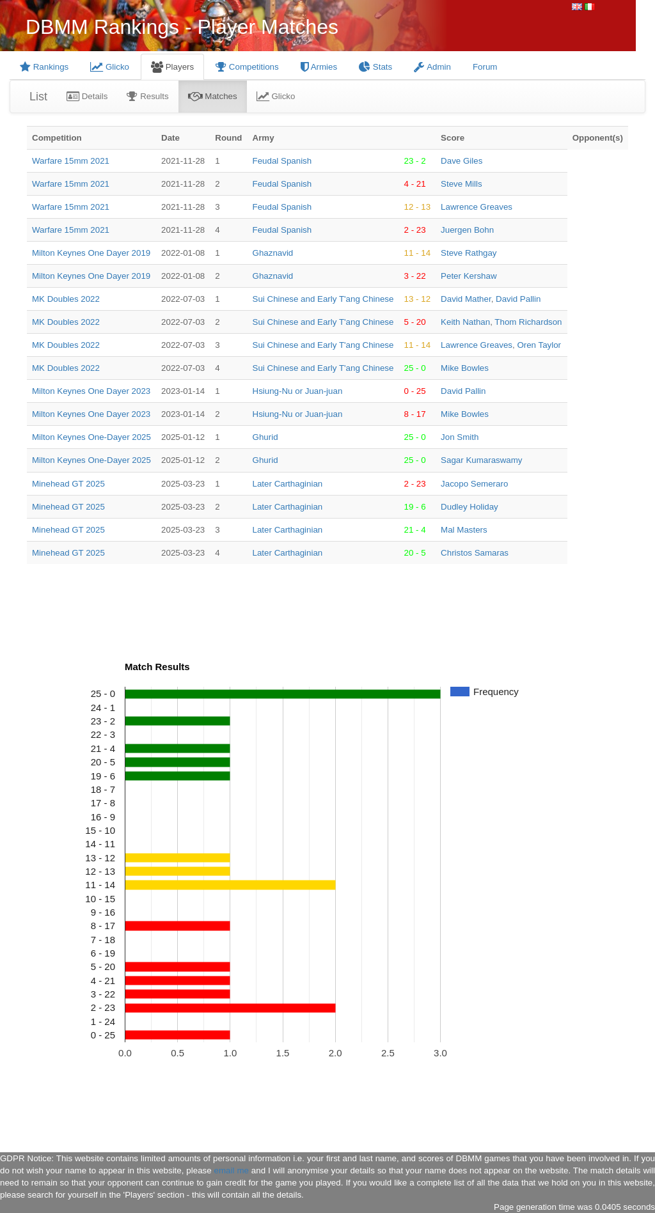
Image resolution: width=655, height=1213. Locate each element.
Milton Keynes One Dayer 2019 (91, 253)
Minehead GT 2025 (68, 484)
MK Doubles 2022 (66, 299)
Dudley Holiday (469, 507)
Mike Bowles (465, 368)
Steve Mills (461, 184)
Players (172, 67)
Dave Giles (461, 161)
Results (147, 96)
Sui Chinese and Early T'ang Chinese (323, 299)
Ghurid (265, 437)
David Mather (466, 299)
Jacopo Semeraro (474, 484)
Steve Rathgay (468, 253)
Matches (212, 96)
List (38, 96)
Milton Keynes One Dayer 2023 (91, 391)
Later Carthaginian (288, 484)
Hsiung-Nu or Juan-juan (298, 391)
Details (87, 96)
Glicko (109, 67)
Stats (375, 67)
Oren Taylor (539, 345)
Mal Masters (464, 530)
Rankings (44, 67)
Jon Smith (459, 437)
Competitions (247, 67)
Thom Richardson (528, 322)
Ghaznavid (273, 253)
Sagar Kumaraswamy (481, 460)
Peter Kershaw (468, 276)
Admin (432, 67)
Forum (485, 67)
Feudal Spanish (282, 161)
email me (231, 1170)
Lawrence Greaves (476, 207)
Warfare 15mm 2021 (70, 161)
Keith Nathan (465, 322)
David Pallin (518, 299)
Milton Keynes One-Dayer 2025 (91, 437)
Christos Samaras (475, 553)
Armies (319, 67)
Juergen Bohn (467, 230)
